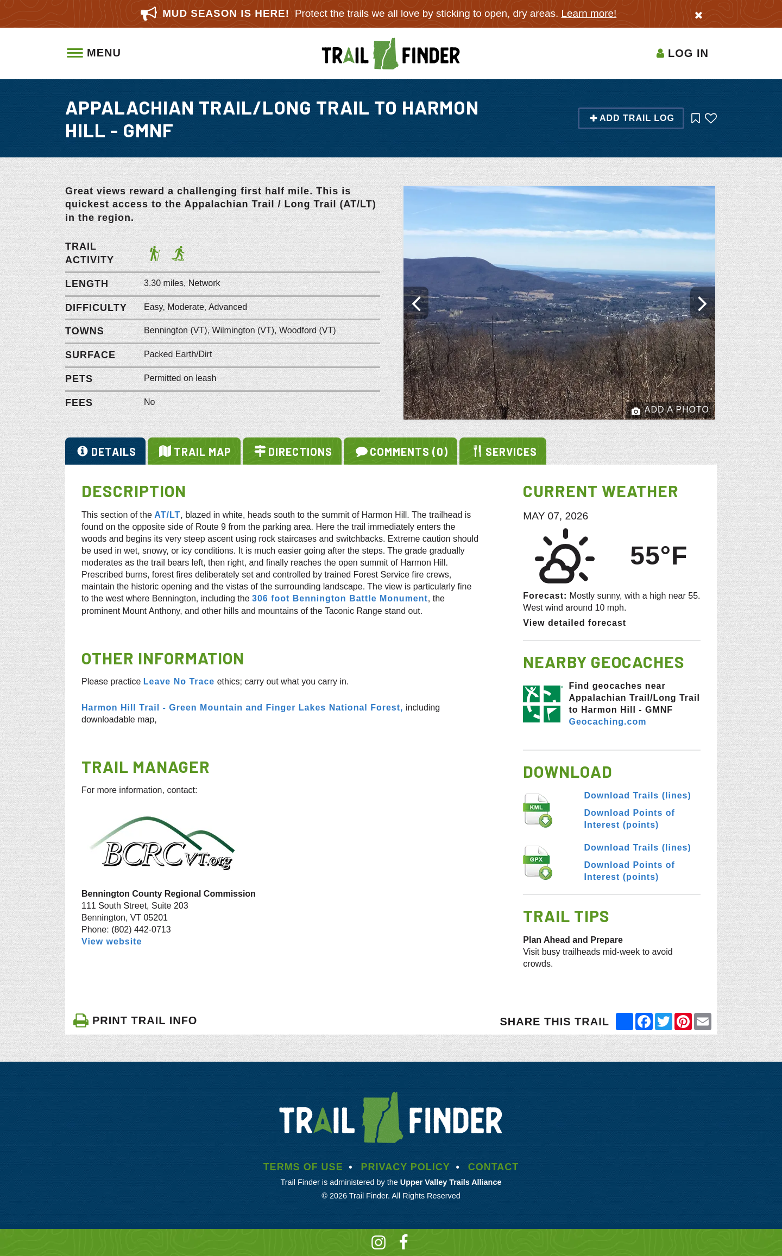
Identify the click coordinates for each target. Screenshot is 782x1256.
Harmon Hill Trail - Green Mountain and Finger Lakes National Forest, (242, 707)
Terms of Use (303, 1167)
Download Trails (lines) (637, 795)
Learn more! (589, 13)
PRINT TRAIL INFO (135, 1020)
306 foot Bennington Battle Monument (340, 598)
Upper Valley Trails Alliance (451, 1182)
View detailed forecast (574, 622)
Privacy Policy (405, 1167)
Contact (493, 1167)
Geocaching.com (607, 721)
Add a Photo (670, 410)
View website (111, 941)
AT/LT (167, 514)
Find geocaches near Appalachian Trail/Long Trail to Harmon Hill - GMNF (634, 697)
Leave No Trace (179, 681)
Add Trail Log (631, 118)
